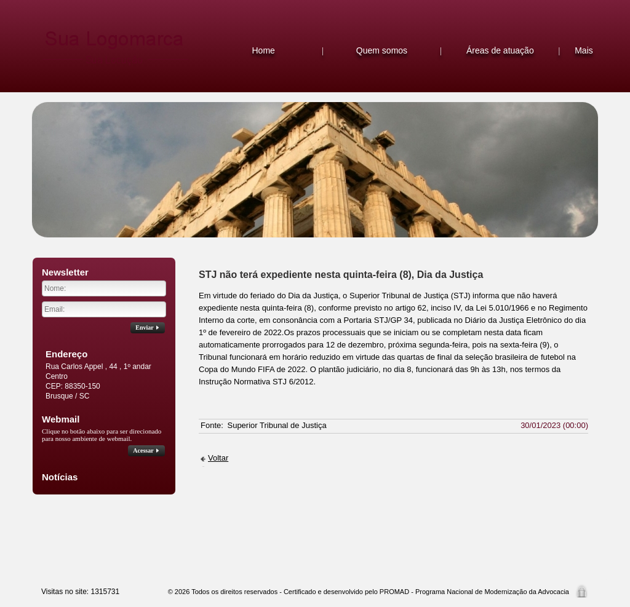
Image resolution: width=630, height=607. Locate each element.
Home (263, 50)
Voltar (218, 457)
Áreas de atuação (500, 50)
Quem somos (381, 50)
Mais (584, 50)
